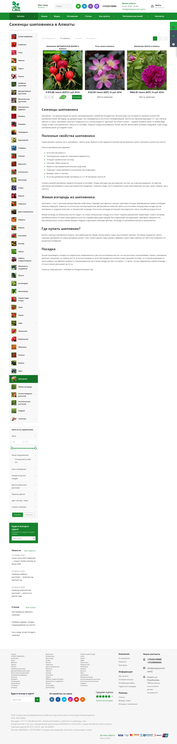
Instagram (70, 699)
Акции (13, 654)
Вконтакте (51, 699)
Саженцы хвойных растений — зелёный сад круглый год (22, 577)
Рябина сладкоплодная (54, 679)
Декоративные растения (20, 671)
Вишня (48, 662)
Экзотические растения (89, 681)
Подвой (83, 683)
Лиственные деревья (19, 675)
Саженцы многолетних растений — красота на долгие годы (22, 593)
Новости (122, 661)
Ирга (82, 673)
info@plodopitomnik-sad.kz (133, 9)
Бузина (83, 671)
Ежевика (14, 679)
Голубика (14, 685)
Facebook (58, 699)
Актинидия (50, 685)
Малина (14, 677)
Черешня (49, 664)
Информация (126, 671)
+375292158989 (109, 6)
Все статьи (31, 607)
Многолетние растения (20, 673)
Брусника (49, 654)
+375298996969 (154, 662)
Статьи (122, 697)
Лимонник (84, 662)
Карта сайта (105, 738)
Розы (13, 660)
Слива (48, 660)
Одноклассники (82, 699)
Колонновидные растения (90, 679)
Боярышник (85, 664)
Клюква (14, 687)
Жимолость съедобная (54, 681)
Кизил (82, 658)
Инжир (48, 673)
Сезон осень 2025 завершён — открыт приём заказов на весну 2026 (24, 561)
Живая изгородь (86, 677)
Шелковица (50, 687)
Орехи (48, 677)
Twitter (64, 699)
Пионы (13, 666)
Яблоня (14, 662)
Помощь (123, 692)
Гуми (82, 656)
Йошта (48, 683)
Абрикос (49, 669)
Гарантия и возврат (127, 686)
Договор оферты (107, 735)
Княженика (50, 656)
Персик (48, 671)
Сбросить (29, 515)
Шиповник (84, 675)
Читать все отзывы (104, 700)
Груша (13, 664)
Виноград (49, 658)
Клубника (14, 658)
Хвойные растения (18, 669)
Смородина (15, 681)
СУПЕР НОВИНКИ (17, 656)
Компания (124, 654)
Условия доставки (127, 683)
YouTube (76, 699)
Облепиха (84, 666)
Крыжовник (15, 683)
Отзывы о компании (128, 704)
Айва (82, 660)
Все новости (30, 550)
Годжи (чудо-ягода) (87, 654)
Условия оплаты (126, 679)
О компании (124, 658)
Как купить (123, 676)
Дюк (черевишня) (52, 666)
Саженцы (84, 685)
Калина (83, 669)
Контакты (123, 665)
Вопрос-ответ (125, 700)
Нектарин (49, 675)
